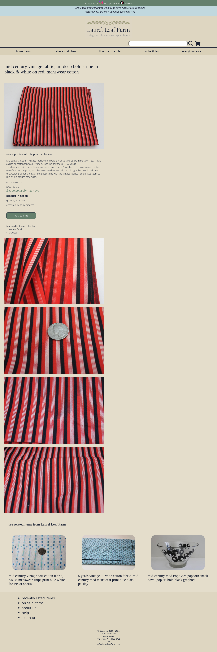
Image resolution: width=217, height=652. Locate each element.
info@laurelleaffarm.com (108, 644)
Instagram (109, 3)
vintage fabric (16, 229)
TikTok (128, 3)
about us (29, 607)
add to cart (21, 215)
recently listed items (38, 598)
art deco (13, 232)
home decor (23, 51)
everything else (191, 51)
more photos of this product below (29, 154)
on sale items (33, 602)
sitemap (28, 617)
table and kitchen (65, 51)
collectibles (152, 51)
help (25, 612)
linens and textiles (110, 51)
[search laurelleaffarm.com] (191, 43)
